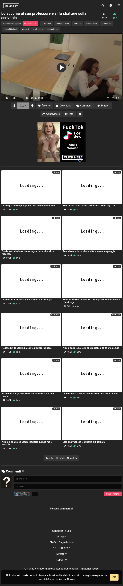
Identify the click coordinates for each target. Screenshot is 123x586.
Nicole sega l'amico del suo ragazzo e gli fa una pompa (91, 348)
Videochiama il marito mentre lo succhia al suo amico (90, 393)
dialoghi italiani (10, 29)
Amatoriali (46, 24)
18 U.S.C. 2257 (61, 548)
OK (114, 577)
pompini (25, 29)
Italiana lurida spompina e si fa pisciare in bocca (27, 348)
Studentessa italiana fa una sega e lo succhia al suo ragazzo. (28, 252)
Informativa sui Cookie (62, 579)
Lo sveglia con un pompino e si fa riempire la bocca (28, 205)
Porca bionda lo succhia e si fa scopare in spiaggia (89, 251)
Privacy (61, 536)
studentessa (52, 29)
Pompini (77, 24)
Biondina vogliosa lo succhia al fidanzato (84, 442)
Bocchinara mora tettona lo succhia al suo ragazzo (89, 205)
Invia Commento (113, 494)
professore (38, 29)
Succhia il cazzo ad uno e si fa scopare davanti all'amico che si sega (91, 301)
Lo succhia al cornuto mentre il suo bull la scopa (27, 299)
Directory (61, 553)
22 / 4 (23, 105)
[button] (111, 5)
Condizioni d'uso (61, 530)
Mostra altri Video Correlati (61, 458)
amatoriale (106, 24)
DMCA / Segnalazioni (61, 542)
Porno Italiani (91, 24)
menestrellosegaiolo (12, 24)
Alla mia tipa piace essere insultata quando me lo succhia (27, 443)
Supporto (61, 559)
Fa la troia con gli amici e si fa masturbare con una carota (28, 395)
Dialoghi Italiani (62, 24)
